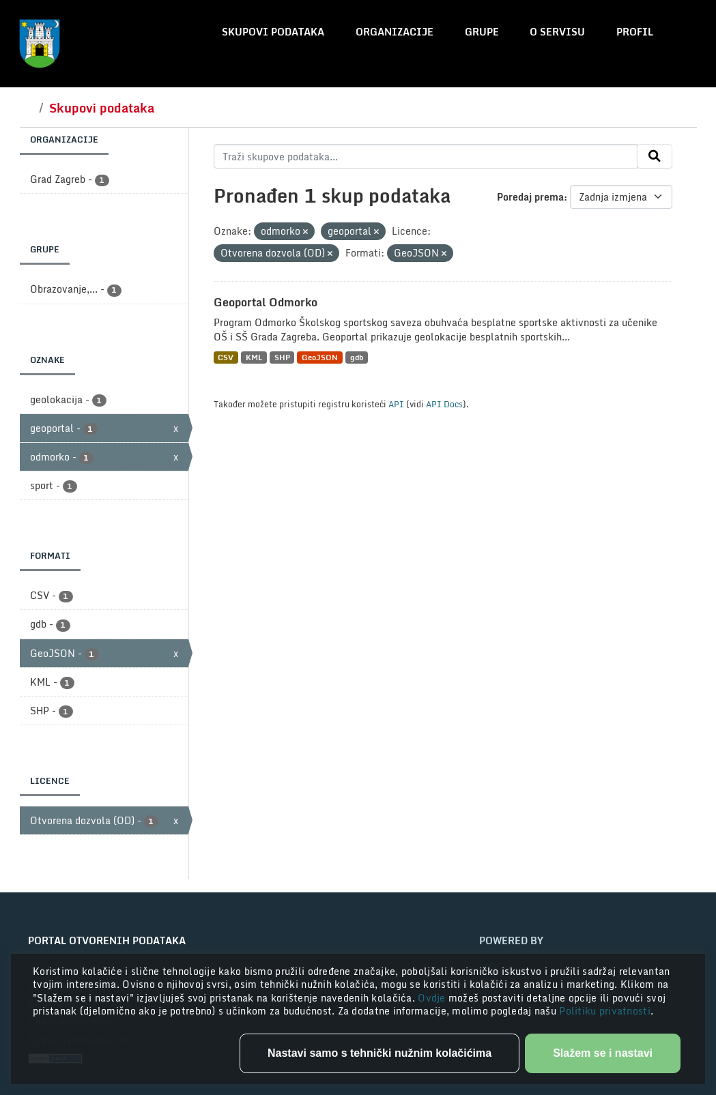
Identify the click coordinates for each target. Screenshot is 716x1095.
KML (254, 357)
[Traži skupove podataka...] (426, 156)
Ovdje (433, 998)
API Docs (444, 404)
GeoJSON (320, 357)
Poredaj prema (530, 197)
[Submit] (654, 156)
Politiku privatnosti (604, 1011)
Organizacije (394, 32)
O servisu (557, 32)
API (396, 404)
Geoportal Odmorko (265, 302)
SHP (282, 357)
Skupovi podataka (273, 32)
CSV (225, 357)
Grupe (482, 32)
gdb (356, 357)
